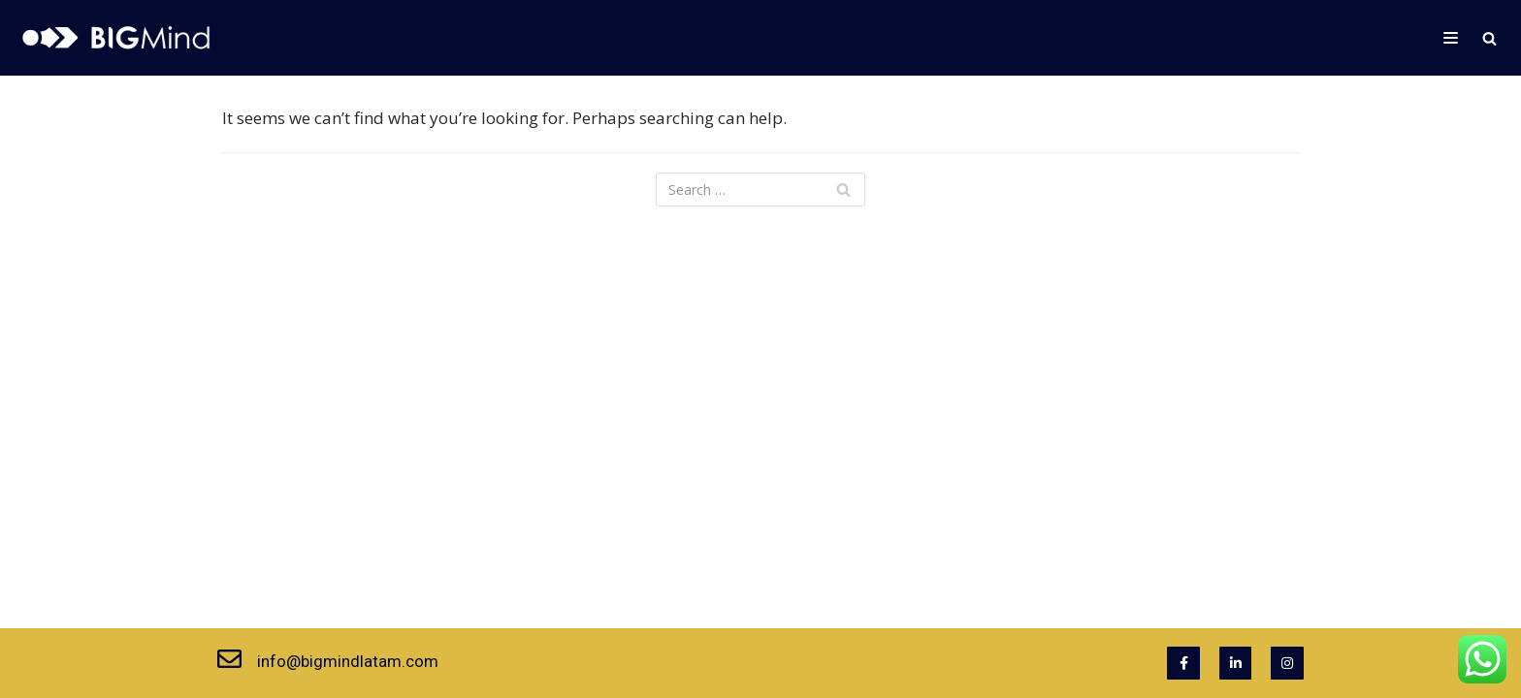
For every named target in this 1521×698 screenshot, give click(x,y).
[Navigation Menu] (1450, 37)
